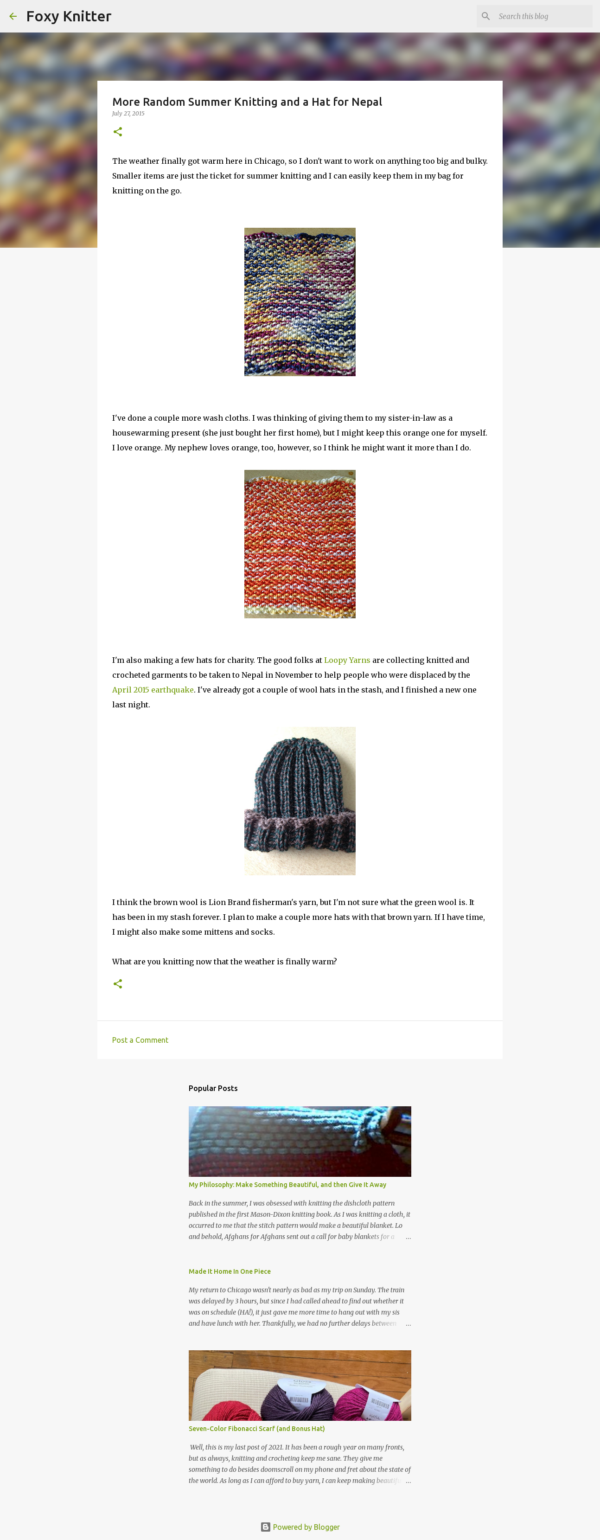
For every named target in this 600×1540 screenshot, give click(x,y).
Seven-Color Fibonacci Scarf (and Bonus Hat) (257, 1428)
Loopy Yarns (347, 660)
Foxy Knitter (69, 15)
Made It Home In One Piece (230, 1271)
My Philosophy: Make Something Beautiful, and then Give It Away (287, 1184)
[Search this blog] (544, 16)
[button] (117, 132)
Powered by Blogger (300, 1527)
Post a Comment (140, 1040)
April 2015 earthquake (153, 689)
